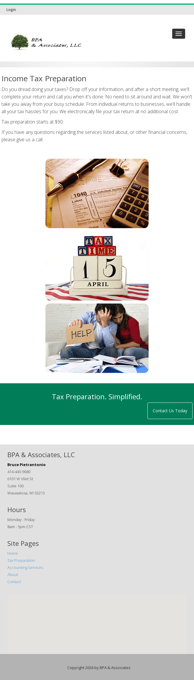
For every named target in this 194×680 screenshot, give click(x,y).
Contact (14, 581)
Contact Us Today (170, 410)
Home (12, 553)
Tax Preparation (21, 560)
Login (11, 9)
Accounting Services (25, 567)
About (12, 574)
